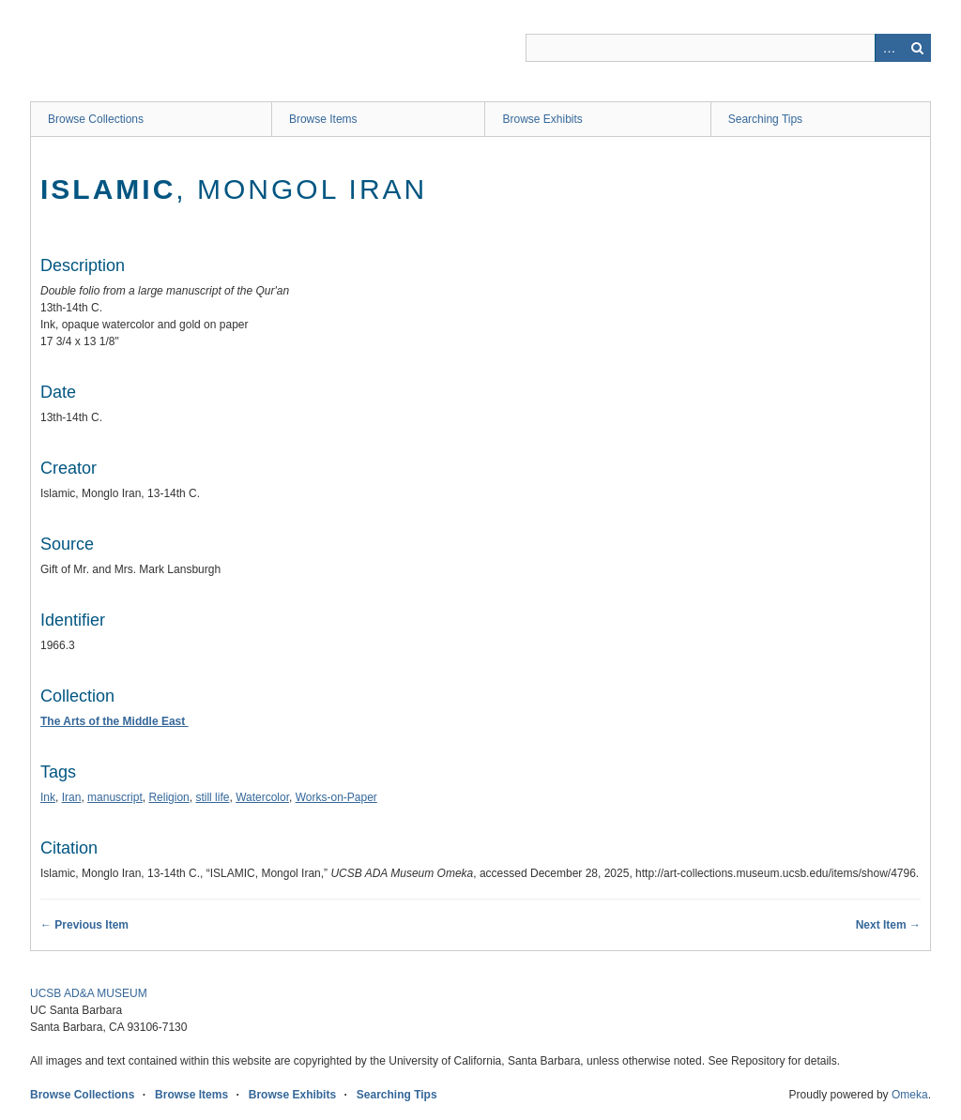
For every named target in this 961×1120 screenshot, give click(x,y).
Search (917, 48)
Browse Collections (96, 119)
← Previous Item (84, 924)
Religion (168, 797)
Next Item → (888, 924)
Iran (72, 797)
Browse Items (323, 119)
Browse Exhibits (542, 119)
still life (212, 797)
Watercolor (262, 797)
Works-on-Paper (336, 797)
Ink (47, 797)
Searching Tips (765, 119)
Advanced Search (889, 48)
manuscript (115, 797)
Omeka (910, 1094)
